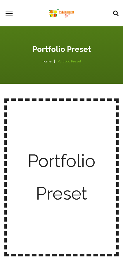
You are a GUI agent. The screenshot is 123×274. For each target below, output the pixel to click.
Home (46, 61)
